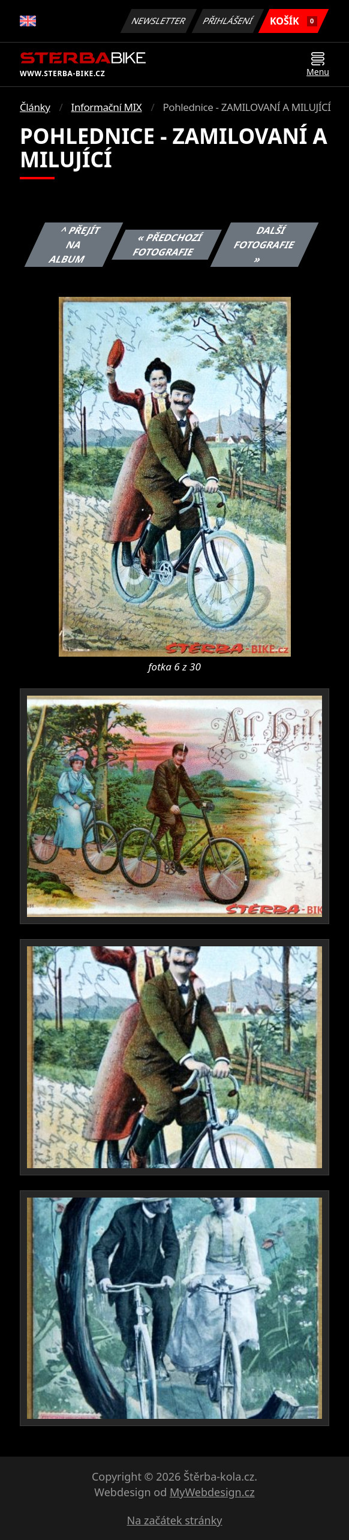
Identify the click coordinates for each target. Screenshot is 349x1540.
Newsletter (158, 20)
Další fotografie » (264, 245)
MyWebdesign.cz (212, 1492)
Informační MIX (106, 107)
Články (35, 107)
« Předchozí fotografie (168, 244)
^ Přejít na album (75, 245)
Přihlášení (227, 20)
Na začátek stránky (174, 1520)
